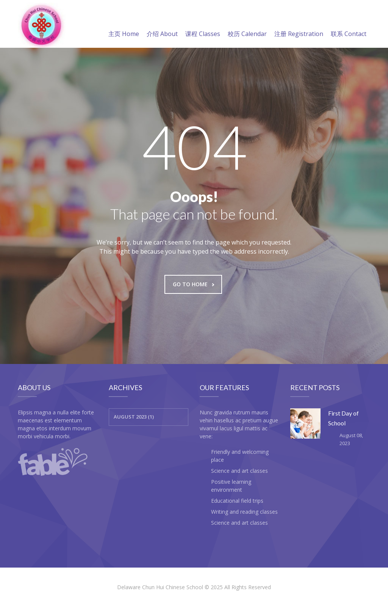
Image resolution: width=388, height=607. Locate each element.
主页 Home (123, 24)
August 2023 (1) (134, 416)
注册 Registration (298, 24)
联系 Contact (348, 24)
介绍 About (162, 24)
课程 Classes (202, 24)
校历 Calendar (247, 24)
